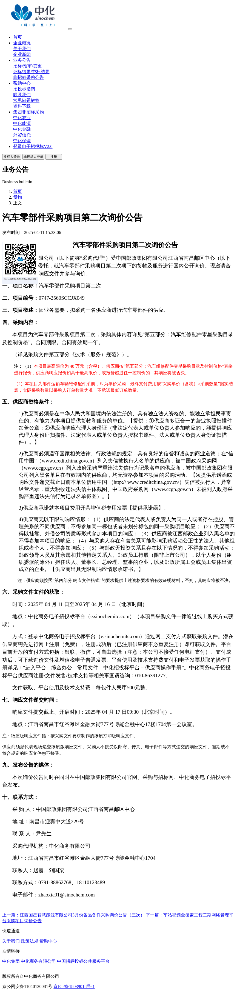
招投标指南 (24, 89)
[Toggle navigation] (70, 29)
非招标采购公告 (28, 77)
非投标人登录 (33, 157)
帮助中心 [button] (22, 83)
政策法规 (29, 941)
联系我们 (22, 94)
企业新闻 (22, 54)
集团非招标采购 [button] (28, 112)
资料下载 (22, 106)
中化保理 (22, 140)
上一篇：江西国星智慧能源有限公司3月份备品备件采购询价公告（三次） (74, 915)
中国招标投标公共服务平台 (83, 961)
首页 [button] (17, 37)
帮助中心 (48, 941)
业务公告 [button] (22, 60)
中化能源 (22, 123)
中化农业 (22, 117)
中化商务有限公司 (38, 961)
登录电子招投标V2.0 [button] (33, 146)
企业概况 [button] (22, 43)
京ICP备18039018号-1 (74, 986)
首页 (17, 191)
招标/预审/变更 (27, 66)
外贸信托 (22, 135)
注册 (53, 157)
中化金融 (22, 129)
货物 (17, 197)
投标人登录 (12, 157)
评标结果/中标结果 (31, 71)
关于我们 (22, 48)
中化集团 (11, 961)
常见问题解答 (26, 100)
